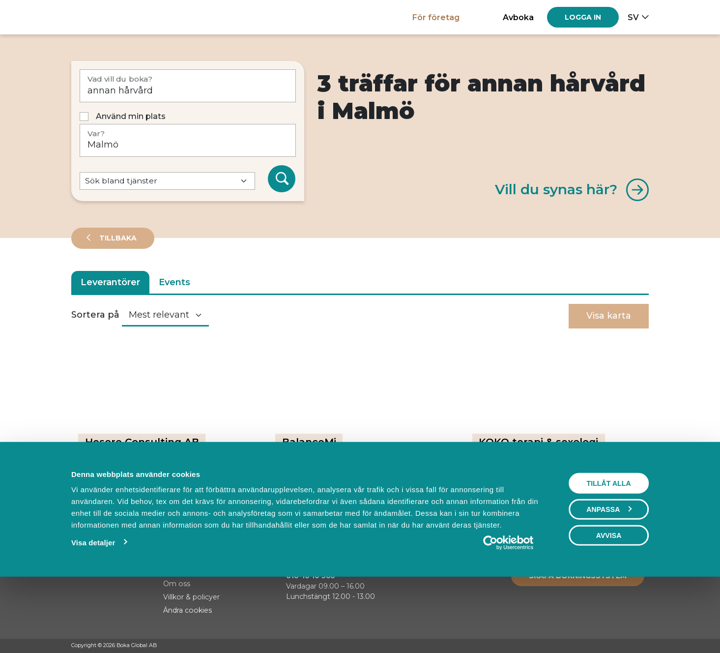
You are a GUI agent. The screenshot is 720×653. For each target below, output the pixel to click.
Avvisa (609, 603)
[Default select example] (167, 181)
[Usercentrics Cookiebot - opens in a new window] (508, 610)
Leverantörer (110, 282)
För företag (436, 17)
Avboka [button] (518, 17)
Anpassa (609, 577)
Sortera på (95, 314)
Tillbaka (117, 238)
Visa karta (608, 315)
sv (633, 17)
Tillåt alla (608, 551)
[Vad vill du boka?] (187, 86)
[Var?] (187, 140)
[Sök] (281, 179)
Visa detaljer (93, 610)
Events (174, 282)
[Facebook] (606, 646)
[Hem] (105, 17)
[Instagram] (625, 646)
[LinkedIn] (644, 646)
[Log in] (583, 17)
